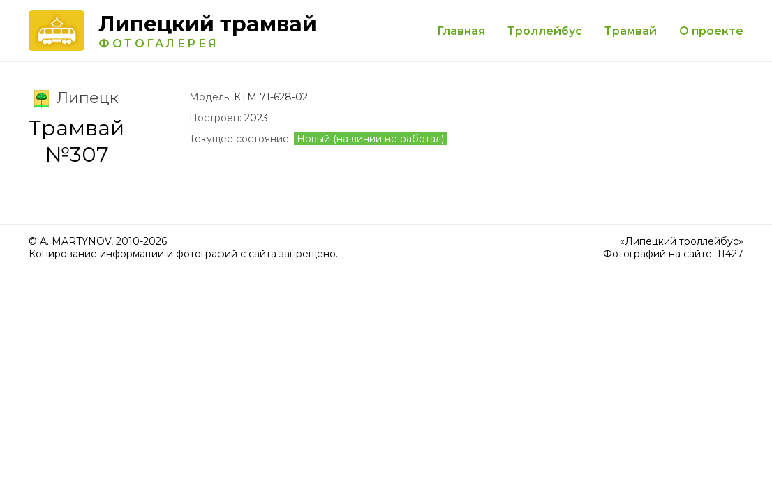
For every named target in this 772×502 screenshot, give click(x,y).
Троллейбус (544, 31)
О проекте (711, 31)
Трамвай (630, 31)
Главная (461, 31)
